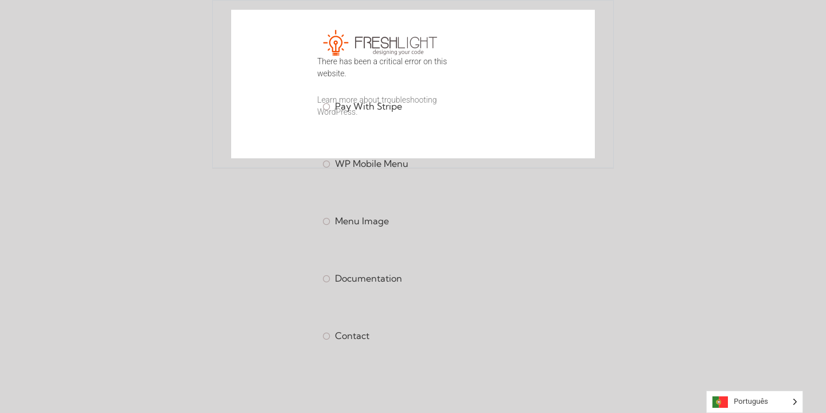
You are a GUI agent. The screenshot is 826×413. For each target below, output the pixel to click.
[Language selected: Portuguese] (754, 402)
